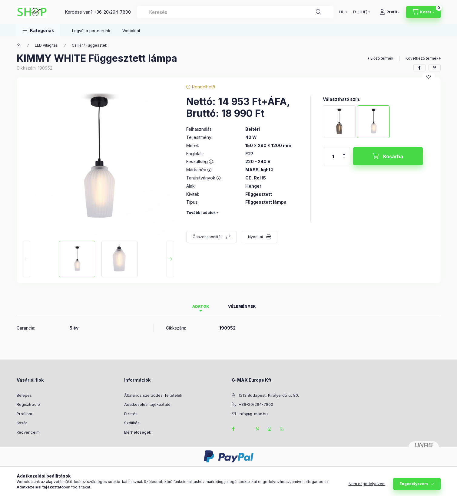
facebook (233, 429)
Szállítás (132, 422)
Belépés (24, 395)
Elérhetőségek (137, 432)
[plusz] (344, 151)
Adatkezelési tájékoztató (147, 404)
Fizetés (130, 413)
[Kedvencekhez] (428, 76)
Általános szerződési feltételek (153, 395)
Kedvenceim (28, 432)
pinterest (258, 429)
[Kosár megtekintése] (423, 12)
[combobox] (235, 12)
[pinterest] (435, 67)
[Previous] (26, 259)
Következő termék (422, 58)
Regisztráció (28, 404)
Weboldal (131, 30)
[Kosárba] (388, 156)
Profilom (24, 413)
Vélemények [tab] (242, 306)
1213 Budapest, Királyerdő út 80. (269, 395)
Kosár (22, 422)
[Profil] (389, 12)
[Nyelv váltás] (341, 12)
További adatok (201, 212)
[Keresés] (318, 12)
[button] (38, 30)
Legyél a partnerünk (91, 30)
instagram (270, 429)
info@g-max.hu (253, 413)
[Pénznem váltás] (360, 12)
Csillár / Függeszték (89, 45)
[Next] (170, 259)
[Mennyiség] (333, 156)
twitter (246, 429)
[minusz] (344, 160)
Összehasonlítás (208, 237)
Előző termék (381, 58)
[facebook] (419, 67)
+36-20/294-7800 (112, 12)
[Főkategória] (19, 45)
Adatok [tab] (200, 306)
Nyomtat (255, 237)
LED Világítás (46, 45)
